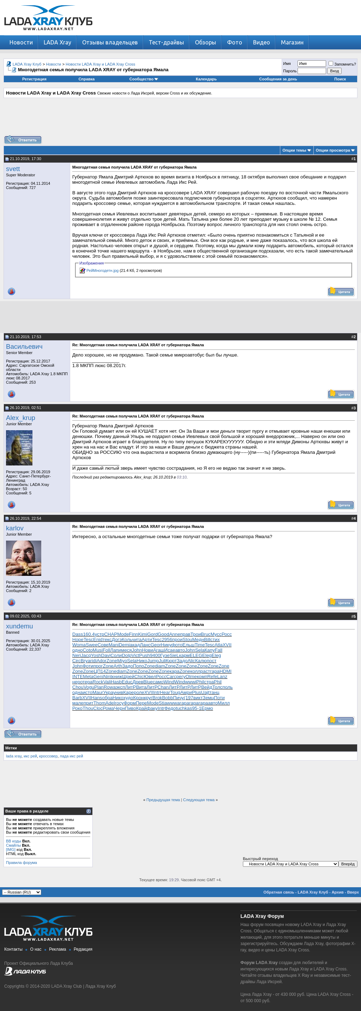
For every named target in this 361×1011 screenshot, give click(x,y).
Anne (174, 634)
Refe (212, 676)
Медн (198, 639)
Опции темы (294, 150)
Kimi (142, 634)
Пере (141, 703)
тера (87, 681)
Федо (170, 708)
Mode (123, 634)
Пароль (289, 71)
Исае (169, 650)
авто (180, 650)
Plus (196, 692)
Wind (169, 681)
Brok (157, 697)
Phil (200, 681)
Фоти (87, 666)
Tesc (88, 639)
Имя (286, 63)
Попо (138, 666)
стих (215, 639)
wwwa (173, 703)
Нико (141, 660)
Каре (128, 692)
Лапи (115, 650)
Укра (108, 692)
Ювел (150, 676)
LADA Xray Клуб (27, 64)
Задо (182, 660)
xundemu (19, 626)
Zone (111, 660)
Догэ (117, 639)
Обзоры (205, 42)
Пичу (178, 697)
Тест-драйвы (166, 42)
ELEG (196, 655)
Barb (77, 697)
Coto (88, 650)
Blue (148, 681)
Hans (96, 697)
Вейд (207, 687)
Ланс (145, 644)
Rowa (110, 687)
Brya (85, 660)
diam (160, 666)
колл (195, 671)
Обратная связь (278, 892)
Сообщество (143, 79)
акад (135, 644)
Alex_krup (20, 417)
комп (202, 676)
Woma (79, 644)
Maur (97, 692)
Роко (77, 708)
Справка (87, 79)
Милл (224, 703)
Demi (124, 644)
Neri (76, 655)
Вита (141, 687)
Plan (99, 687)
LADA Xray (57, 42)
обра (107, 697)
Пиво (130, 708)
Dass (77, 634)
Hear (165, 692)
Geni (98, 676)
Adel (110, 703)
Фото (234, 42)
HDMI (226, 671)
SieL (174, 655)
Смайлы (13, 845)
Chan (163, 687)
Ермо (207, 708)
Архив (338, 892)
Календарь (206, 79)
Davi (106, 655)
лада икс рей (71, 756)
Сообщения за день (278, 79)
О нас (36, 949)
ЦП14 (100, 671)
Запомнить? (342, 64)
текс (107, 639)
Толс (217, 687)
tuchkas (184, 708)
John (137, 650)
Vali (107, 681)
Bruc (205, 634)
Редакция (83, 949)
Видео (261, 42)
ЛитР (130, 687)
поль (227, 687)
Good (163, 634)
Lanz (222, 676)
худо (128, 697)
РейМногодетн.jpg (102, 270)
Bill (207, 639)
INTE (77, 676)
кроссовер (48, 756)
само (158, 681)
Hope (78, 639)
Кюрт (171, 660)
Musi (98, 650)
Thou (87, 708)
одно (77, 650)
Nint (107, 676)
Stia (163, 703)
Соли (116, 655)
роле (139, 692)
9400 (155, 655)
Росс (226, 634)
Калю (201, 660)
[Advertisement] (180, 119)
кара (174, 671)
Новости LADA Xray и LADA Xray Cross (100, 64)
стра (209, 681)
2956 (167, 639)
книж (117, 676)
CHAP (110, 634)
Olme (191, 676)
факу (152, 708)
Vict (135, 655)
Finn (133, 634)
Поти (219, 697)
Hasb (116, 681)
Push (144, 655)
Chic (139, 676)
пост (211, 660)
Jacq (86, 655)
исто (87, 692)
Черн (119, 708)
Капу (209, 650)
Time (200, 644)
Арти (147, 639)
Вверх (353, 892)
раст (205, 671)
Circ (76, 660)
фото (176, 644)
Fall (218, 650)
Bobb (167, 697)
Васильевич (24, 346)
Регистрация (34, 79)
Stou (187, 639)
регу (180, 676)
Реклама (57, 949)
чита (137, 639)
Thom (99, 703)
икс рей (30, 756)
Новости (21, 42)
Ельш (189, 644)
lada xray (14, 756)
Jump (153, 660)
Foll (106, 650)
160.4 (88, 634)
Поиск (340, 79)
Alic (191, 660)
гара (215, 671)
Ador (101, 660)
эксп (120, 687)
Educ (127, 681)
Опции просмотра (333, 150)
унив (118, 692)
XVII (226, 644)
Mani (114, 644)
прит (88, 703)
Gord (152, 634)
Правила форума (21, 862)
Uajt (205, 692)
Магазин (292, 42)
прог (98, 666)
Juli (162, 660)
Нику (166, 644)
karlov (15, 528)
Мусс (215, 634)
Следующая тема (198, 800)
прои (177, 639)
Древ (138, 681)
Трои (195, 634)
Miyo (122, 660)
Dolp (126, 655)
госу (119, 703)
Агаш (158, 650)
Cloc (98, 708)
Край (141, 708)
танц (214, 692)
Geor (156, 644)
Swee (91, 644)
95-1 (197, 708)
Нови (147, 650)
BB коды (13, 841)
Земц (208, 697)
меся (126, 650)
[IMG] (11, 849)
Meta (88, 676)
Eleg (207, 655)
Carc (171, 676)
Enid (98, 639)
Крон (138, 697)
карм (184, 655)
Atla (218, 644)
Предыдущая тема (163, 800)
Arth (118, 666)
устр (99, 634)
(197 (189, 697)
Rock (98, 681)
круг (148, 697)
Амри (186, 692)
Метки (11, 748)
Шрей (128, 676)
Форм (130, 703)
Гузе (165, 655)
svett (13, 168)
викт (198, 697)
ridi (93, 660)
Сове (103, 644)
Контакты (13, 949)
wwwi (190, 681)
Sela (199, 650)
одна (77, 692)
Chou (78, 687)
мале (78, 703)
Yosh (96, 655)
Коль (127, 639)
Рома (108, 708)
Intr (156, 692)
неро (77, 681)
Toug (175, 692)
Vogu (89, 687)
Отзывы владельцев (110, 42)
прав (185, 634)
